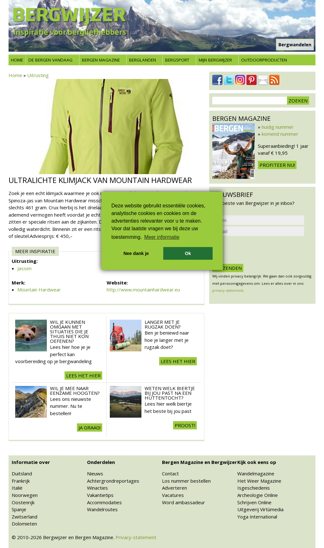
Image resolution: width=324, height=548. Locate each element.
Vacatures (173, 495)
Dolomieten (24, 523)
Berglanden (142, 60)
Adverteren (174, 488)
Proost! (185, 425)
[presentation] (260, 250)
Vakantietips (100, 495)
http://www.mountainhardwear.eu (143, 289)
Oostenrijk (23, 502)
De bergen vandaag (50, 60)
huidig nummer (278, 127)
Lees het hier (83, 375)
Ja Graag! (89, 427)
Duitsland (22, 473)
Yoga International (257, 516)
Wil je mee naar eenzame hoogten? (75, 390)
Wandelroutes (102, 509)
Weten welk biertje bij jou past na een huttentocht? (170, 393)
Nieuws (95, 473)
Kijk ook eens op (256, 462)
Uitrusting (38, 75)
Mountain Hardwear (39, 289)
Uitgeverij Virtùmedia (260, 509)
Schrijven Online (254, 502)
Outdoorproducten (264, 60)
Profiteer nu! (277, 165)
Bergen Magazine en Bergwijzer (199, 462)
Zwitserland (24, 516)
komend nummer (280, 134)
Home (17, 60)
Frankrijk (21, 481)
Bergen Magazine (101, 60)
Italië (17, 488)
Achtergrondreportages (113, 481)
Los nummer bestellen (186, 481)
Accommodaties (104, 502)
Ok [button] (188, 253)
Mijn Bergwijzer (215, 60)
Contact (170, 473)
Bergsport (177, 60)
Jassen (24, 268)
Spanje (19, 509)
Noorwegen (25, 495)
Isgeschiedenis (253, 488)
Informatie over (31, 462)
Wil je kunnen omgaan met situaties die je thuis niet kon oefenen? (69, 331)
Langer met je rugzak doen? (163, 324)
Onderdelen (101, 462)
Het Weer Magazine (259, 481)
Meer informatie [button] (161, 237)
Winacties (97, 488)
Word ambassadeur (183, 502)
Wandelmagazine (255, 473)
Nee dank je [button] (136, 253)
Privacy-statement (135, 537)
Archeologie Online (257, 495)
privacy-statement (227, 290)
